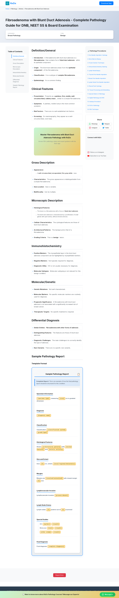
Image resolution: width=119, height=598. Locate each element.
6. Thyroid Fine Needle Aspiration (97, 74)
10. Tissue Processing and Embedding (98, 90)
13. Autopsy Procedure (94, 101)
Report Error (59, 575)
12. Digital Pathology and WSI (95, 97)
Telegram (106, 124)
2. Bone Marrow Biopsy (94, 59)
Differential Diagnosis (16, 80)
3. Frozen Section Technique (95, 63)
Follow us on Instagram (95, 152)
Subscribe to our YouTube (96, 156)
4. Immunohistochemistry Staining (97, 66)
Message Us (107, 594)
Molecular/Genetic (18, 76)
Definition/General (18, 56)
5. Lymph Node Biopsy (93, 70)
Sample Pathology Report (18, 86)
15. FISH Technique (92, 109)
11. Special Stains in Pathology (96, 94)
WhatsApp (93, 124)
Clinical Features (18, 59)
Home (7, 9)
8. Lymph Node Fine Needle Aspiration (98, 82)
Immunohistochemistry (19, 72)
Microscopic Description (16, 68)
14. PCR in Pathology (93, 105)
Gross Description (18, 63)
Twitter (106, 128)
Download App (106, 3)
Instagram (93, 128)
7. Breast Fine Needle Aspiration (96, 78)
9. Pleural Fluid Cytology (94, 86)
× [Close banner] (113, 594)
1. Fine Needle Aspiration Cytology (97, 55)
